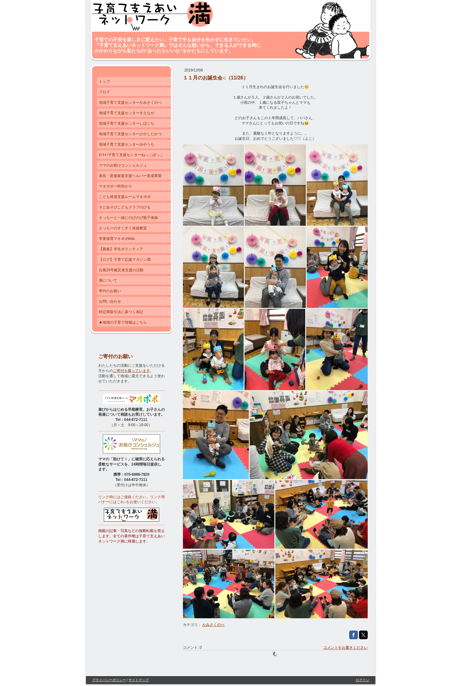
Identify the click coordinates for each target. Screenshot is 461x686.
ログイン (362, 680)
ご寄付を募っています (131, 371)
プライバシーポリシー (109, 680)
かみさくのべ (213, 625)
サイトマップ (138, 680)
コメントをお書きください (345, 647)
